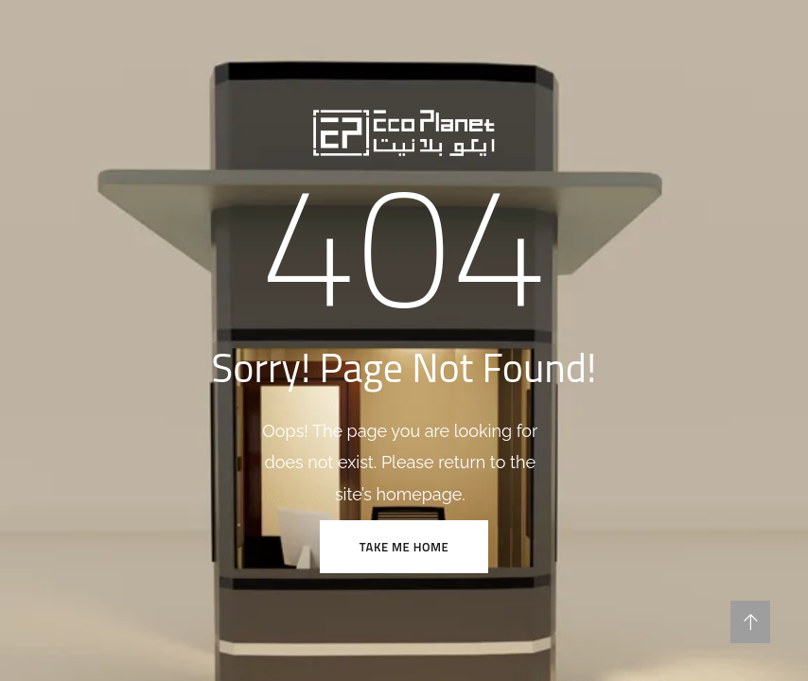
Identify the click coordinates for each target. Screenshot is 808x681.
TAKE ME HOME (404, 546)
